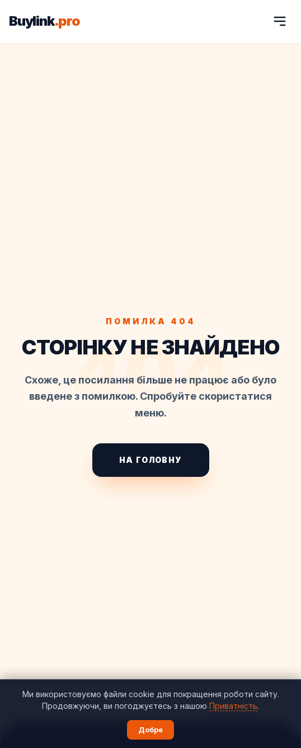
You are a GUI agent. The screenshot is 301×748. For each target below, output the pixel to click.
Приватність (233, 706)
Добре (150, 729)
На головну (150, 460)
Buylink (44, 21)
